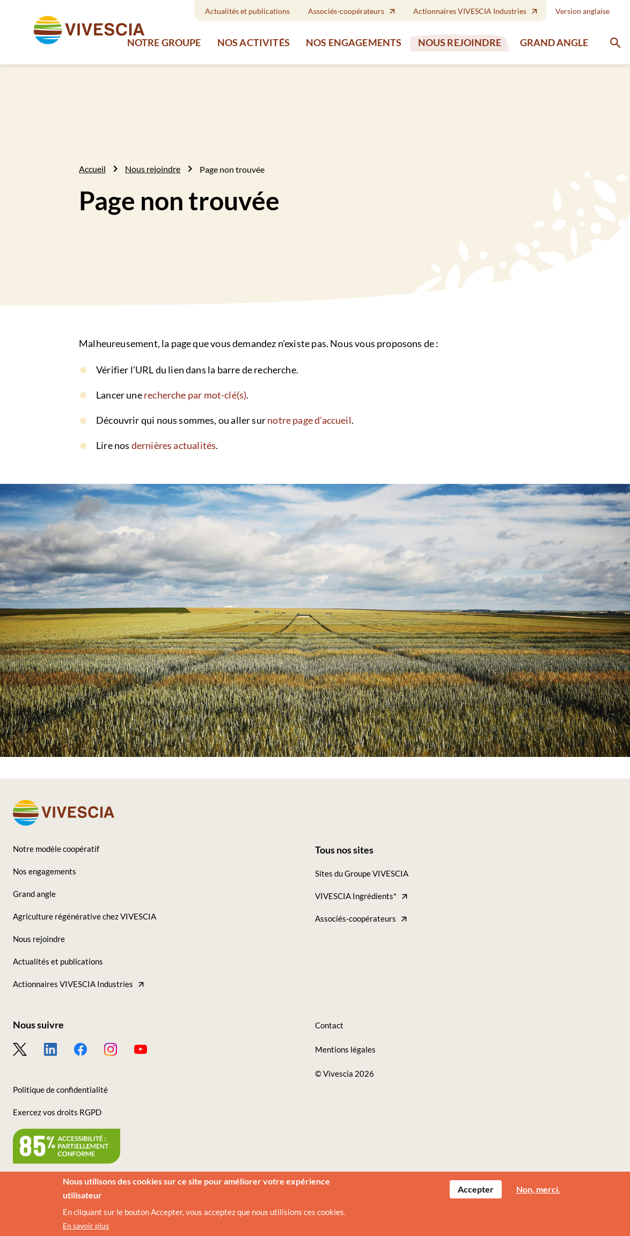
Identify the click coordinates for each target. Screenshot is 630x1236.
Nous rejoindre (459, 42)
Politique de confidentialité (60, 1089)
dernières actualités (173, 445)
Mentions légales (345, 1049)
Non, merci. (538, 1191)
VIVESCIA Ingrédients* (356, 896)
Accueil (92, 169)
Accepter (476, 1191)
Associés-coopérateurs (346, 11)
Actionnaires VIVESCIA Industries (469, 11)
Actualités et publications (247, 11)
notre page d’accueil (309, 420)
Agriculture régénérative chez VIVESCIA (84, 916)
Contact (329, 1025)
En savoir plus (86, 1227)
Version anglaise (582, 11)
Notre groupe (164, 42)
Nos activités (253, 42)
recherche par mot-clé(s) (195, 395)
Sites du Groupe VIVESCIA (361, 873)
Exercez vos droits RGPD (57, 1112)
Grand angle (554, 42)
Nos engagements (354, 42)
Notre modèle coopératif (56, 849)
